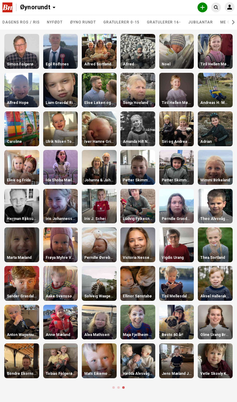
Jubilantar (200, 22)
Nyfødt (54, 22)
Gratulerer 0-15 (121, 22)
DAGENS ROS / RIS (21, 22)
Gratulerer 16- (164, 22)
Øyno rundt (83, 22)
